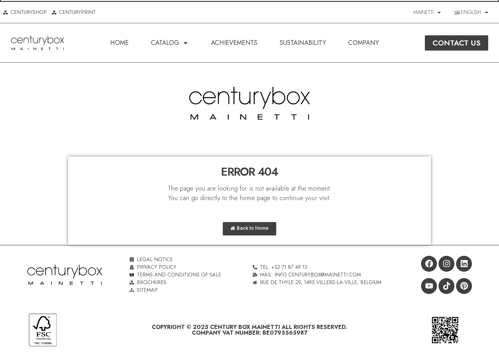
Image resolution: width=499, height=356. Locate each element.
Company (363, 42)
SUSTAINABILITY (303, 42)
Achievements (234, 42)
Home (119, 42)
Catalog (170, 43)
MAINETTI (427, 12)
